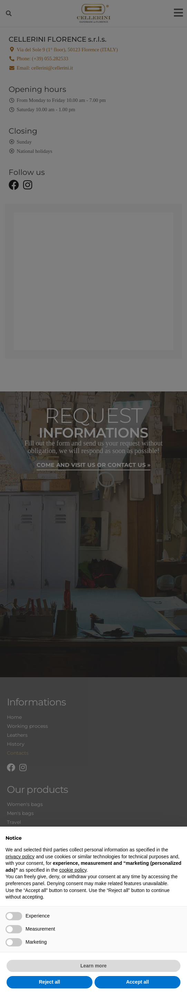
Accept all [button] (137, 982)
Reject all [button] (49, 982)
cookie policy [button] (73, 870)
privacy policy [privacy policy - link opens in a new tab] (20, 856)
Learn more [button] (93, 965)
